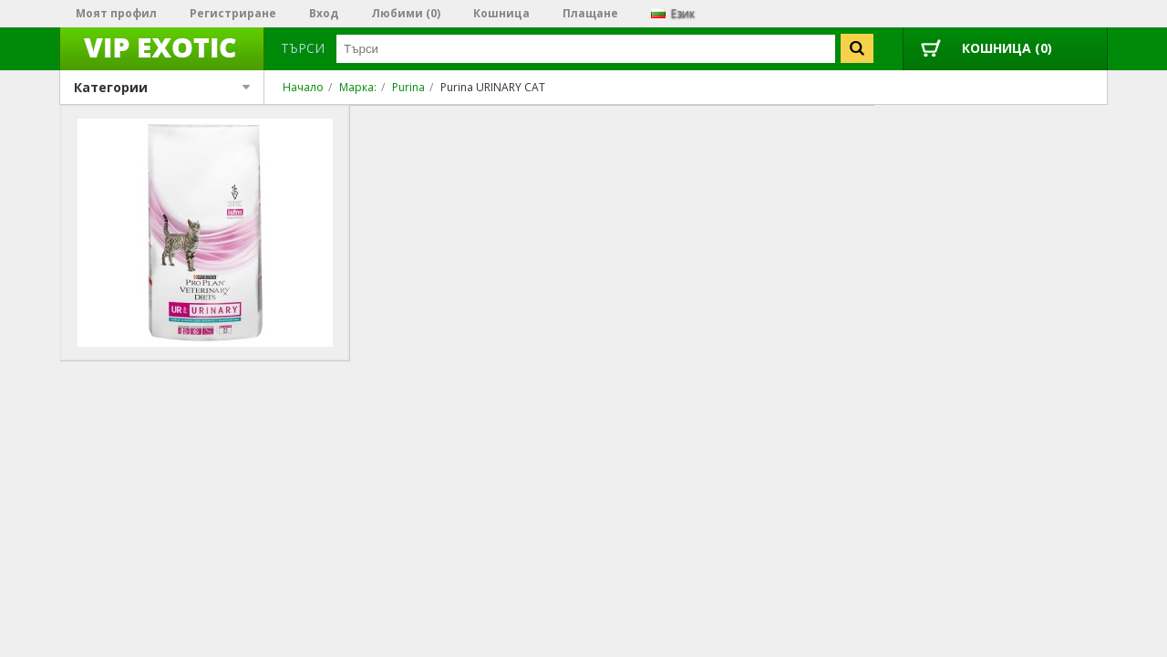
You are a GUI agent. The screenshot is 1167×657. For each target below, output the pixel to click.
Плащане (590, 13)
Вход (323, 13)
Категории (162, 87)
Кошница (501, 13)
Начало (303, 87)
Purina (408, 87)
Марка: (358, 87)
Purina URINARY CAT (492, 87)
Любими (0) (405, 13)
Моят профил (116, 13)
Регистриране (233, 13)
